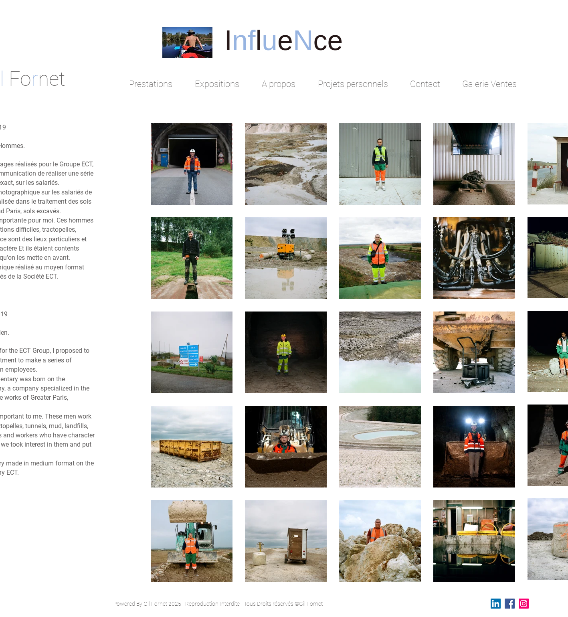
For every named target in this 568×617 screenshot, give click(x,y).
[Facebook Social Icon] (510, 604)
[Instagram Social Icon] (524, 604)
